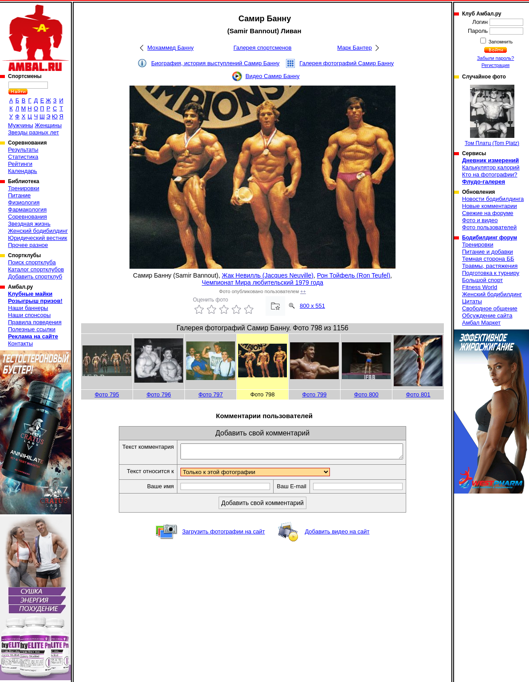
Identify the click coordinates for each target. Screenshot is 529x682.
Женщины (48, 125)
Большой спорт (482, 280)
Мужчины (20, 125)
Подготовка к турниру (490, 273)
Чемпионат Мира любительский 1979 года (262, 282)
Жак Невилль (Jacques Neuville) (267, 275)
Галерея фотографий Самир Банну (346, 63)
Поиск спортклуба (32, 262)
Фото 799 (314, 394)
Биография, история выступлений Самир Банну (215, 63)
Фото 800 (366, 394)
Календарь (22, 171)
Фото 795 (106, 394)
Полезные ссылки (31, 329)
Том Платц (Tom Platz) (492, 115)
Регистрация (495, 65)
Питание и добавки (487, 251)
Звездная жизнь (29, 223)
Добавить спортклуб (35, 276)
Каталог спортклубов (36, 269)
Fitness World (479, 287)
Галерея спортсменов (263, 47)
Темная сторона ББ (488, 258)
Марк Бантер (354, 47)
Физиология (23, 202)
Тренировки (23, 188)
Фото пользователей (489, 227)
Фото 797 (210, 394)
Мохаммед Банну (170, 47)
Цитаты (472, 301)
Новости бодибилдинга (493, 199)
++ (303, 291)
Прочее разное (28, 245)
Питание (19, 195)
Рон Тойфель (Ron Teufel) (353, 275)
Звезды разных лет (33, 132)
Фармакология (27, 209)
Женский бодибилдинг (38, 230)
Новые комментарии (489, 206)
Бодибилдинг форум (489, 238)
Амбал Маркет (481, 322)
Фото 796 (158, 394)
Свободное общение (489, 308)
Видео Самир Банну (272, 76)
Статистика (23, 156)
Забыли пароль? (495, 58)
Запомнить (500, 41)
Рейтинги (20, 164)
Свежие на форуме (487, 213)
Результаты (23, 149)
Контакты (20, 343)
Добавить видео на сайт (337, 534)
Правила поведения (35, 322)
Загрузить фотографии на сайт (223, 534)
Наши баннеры (28, 308)
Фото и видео (480, 220)
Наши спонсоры (29, 315)
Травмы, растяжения (489, 266)
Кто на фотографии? (489, 174)
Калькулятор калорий (491, 167)
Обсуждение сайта (487, 315)
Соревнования (27, 216)
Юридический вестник (37, 238)
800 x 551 (312, 305)
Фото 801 (418, 394)
